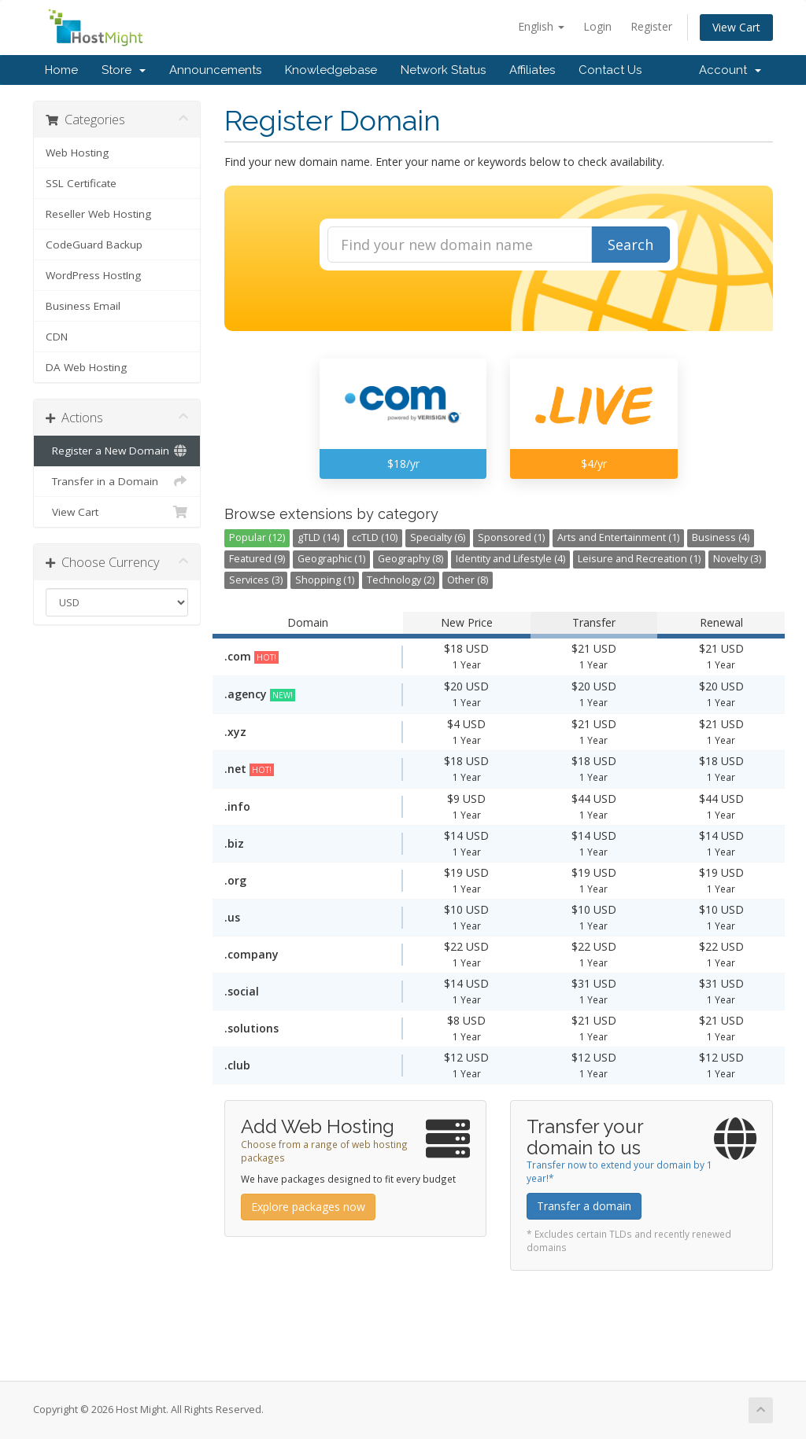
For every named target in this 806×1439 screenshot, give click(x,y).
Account (730, 70)
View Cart (736, 27)
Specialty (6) (437, 537)
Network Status (443, 70)
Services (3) (256, 580)
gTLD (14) (318, 537)
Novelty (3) (737, 558)
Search (630, 244)
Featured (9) (257, 558)
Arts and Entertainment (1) (618, 537)
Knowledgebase (331, 70)
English (541, 26)
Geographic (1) (331, 558)
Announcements (215, 70)
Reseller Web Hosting (98, 214)
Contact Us (610, 70)
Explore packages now (308, 1206)
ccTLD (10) (374, 537)
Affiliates (532, 70)
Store (124, 70)
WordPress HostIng (93, 275)
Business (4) (720, 537)
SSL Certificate (81, 183)
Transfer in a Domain (117, 481)
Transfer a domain (584, 1205)
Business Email (83, 306)
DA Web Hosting (86, 367)
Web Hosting (77, 152)
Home (61, 70)
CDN (57, 336)
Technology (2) (400, 580)
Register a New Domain (117, 450)
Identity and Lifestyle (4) (510, 558)
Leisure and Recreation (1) (639, 558)
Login (597, 26)
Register (651, 26)
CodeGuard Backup (94, 244)
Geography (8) (410, 558)
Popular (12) (257, 537)
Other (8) (467, 580)
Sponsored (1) (511, 537)
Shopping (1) (324, 580)
